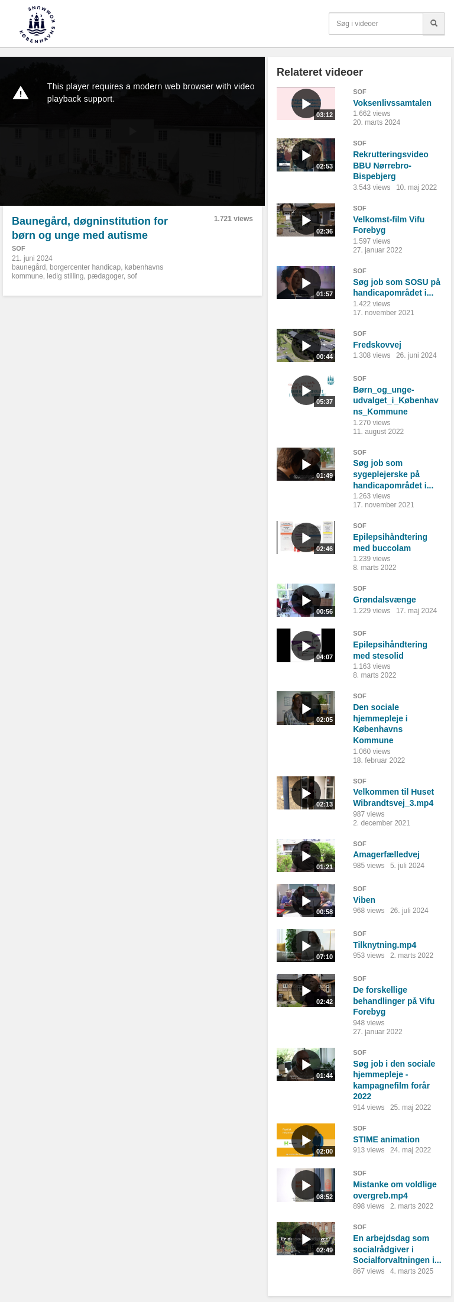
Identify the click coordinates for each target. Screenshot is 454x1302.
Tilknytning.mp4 (384, 945)
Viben (364, 900)
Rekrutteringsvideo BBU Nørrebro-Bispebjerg (391, 165)
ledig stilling (65, 276)
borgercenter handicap (85, 267)
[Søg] (434, 23)
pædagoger (105, 276)
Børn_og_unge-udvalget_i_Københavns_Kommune (396, 400)
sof (132, 276)
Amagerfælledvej (386, 854)
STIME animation (386, 1139)
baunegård (29, 267)
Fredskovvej (377, 344)
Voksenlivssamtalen (392, 103)
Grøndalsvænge (384, 599)
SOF (18, 248)
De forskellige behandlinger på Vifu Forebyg (393, 1000)
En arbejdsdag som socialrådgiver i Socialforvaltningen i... (397, 1249)
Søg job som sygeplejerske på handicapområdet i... (393, 474)
